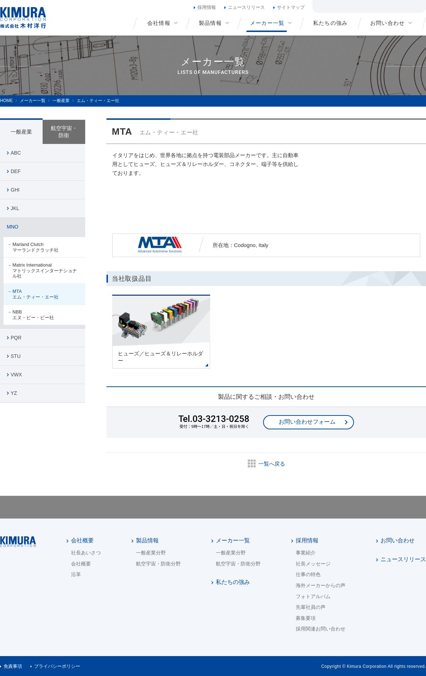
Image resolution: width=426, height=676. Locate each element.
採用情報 (206, 7)
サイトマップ (291, 7)
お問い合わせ (398, 540)
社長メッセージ (313, 564)
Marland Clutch (45, 247)
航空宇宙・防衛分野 (158, 564)
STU (16, 356)
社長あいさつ (86, 553)
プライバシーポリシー (57, 666)
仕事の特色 (308, 574)
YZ (14, 393)
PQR (16, 337)
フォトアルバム (313, 596)
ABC (16, 153)
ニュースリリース (246, 7)
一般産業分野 (151, 553)
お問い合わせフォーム (307, 422)
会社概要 (82, 540)
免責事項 (13, 666)
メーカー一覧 (233, 540)
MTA (45, 294)
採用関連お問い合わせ (320, 629)
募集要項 (306, 618)
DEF (16, 171)
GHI (15, 190)
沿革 (76, 574)
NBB (45, 314)
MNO (12, 227)
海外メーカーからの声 (320, 585)
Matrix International (45, 270)
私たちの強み (233, 582)
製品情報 (147, 540)
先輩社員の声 (311, 607)
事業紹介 (306, 553)
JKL (15, 208)
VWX (16, 374)
